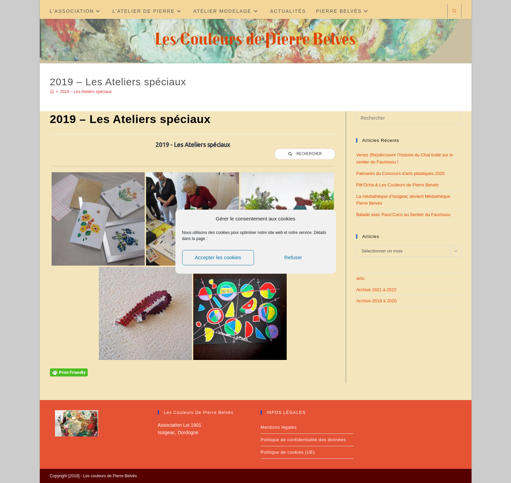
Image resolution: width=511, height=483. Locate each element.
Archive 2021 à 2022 (376, 289)
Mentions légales (279, 427)
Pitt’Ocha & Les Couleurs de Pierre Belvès (397, 184)
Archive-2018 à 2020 (376, 300)
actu (360, 278)
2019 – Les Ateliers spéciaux (86, 91)
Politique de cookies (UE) (288, 452)
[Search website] (454, 11)
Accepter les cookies (218, 257)
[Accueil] (52, 91)
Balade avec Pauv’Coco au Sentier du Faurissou (403, 214)
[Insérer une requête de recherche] (408, 118)
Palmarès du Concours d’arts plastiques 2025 (400, 173)
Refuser (293, 257)
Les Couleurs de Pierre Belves (255, 38)
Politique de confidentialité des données (303, 439)
